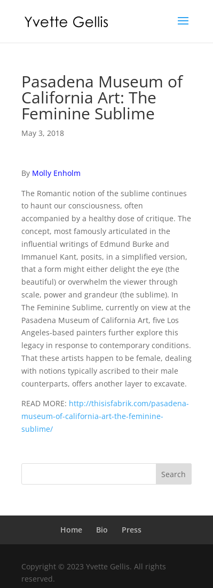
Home (71, 530)
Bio (102, 530)
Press (131, 530)
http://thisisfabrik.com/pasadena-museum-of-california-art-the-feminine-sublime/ (105, 416)
